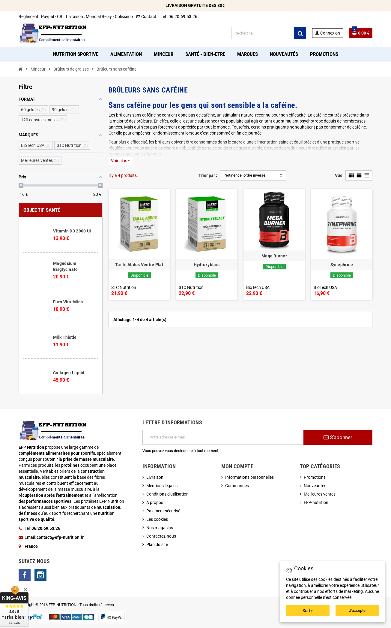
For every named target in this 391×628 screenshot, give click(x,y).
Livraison (154, 477)
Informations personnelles (249, 477)
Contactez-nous (161, 536)
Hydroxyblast (207, 264)
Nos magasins (159, 527)
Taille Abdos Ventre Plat (139, 264)
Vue (338, 175)
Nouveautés (315, 485)
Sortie (308, 610)
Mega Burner (274, 255)
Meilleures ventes (320, 494)
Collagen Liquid (68, 372)
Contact (146, 16)
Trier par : (207, 175)
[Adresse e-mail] (222, 437)
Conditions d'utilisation (167, 494)
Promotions (315, 477)
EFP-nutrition (316, 502)
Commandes (237, 485)
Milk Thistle (64, 337)
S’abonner (338, 437)
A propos (154, 502)
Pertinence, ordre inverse (244, 175)
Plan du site (157, 544)
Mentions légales (162, 485)
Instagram (40, 575)
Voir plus (120, 160)
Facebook (25, 575)
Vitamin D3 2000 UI (72, 231)
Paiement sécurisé (163, 510)
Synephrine (341, 264)
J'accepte (357, 610)
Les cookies (157, 519)
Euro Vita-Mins (68, 301)
